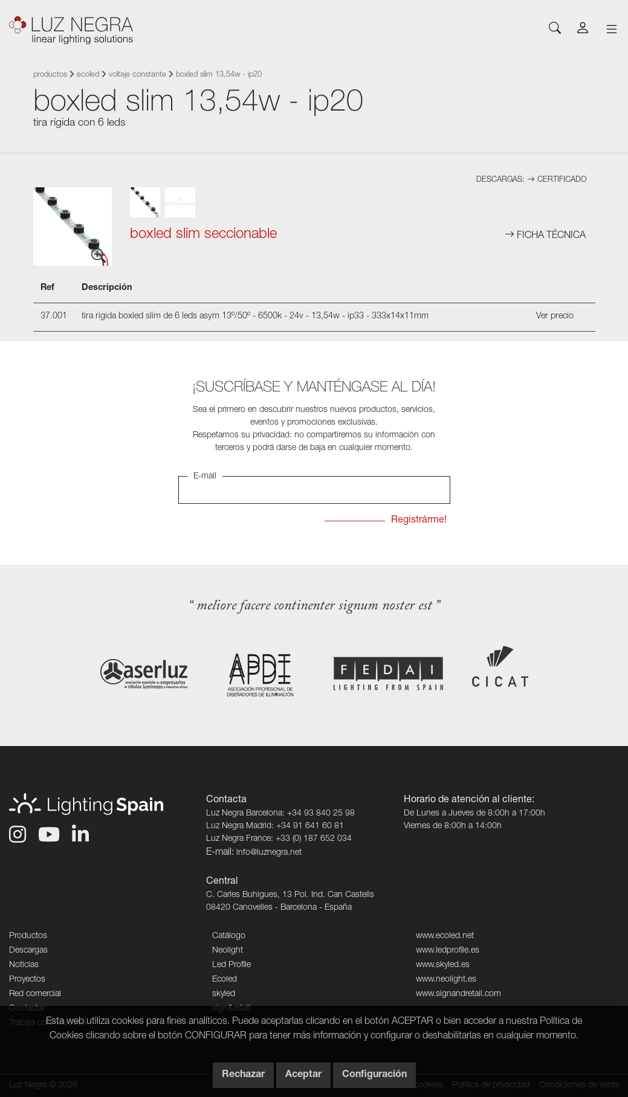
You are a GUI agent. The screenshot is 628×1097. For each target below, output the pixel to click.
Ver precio (555, 316)
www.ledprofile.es (447, 951)
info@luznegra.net (269, 853)
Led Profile (231, 965)
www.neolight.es (446, 980)
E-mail (204, 476)
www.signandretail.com (458, 994)
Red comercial (35, 994)
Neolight (227, 951)
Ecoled (88, 75)
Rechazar (243, 1075)
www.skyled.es (443, 965)
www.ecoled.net (445, 936)
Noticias (24, 965)
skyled (223, 994)
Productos (50, 75)
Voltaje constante (137, 75)
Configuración (374, 1075)
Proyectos (27, 980)
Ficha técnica (545, 236)
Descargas (28, 951)
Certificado (556, 180)
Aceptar (303, 1075)
